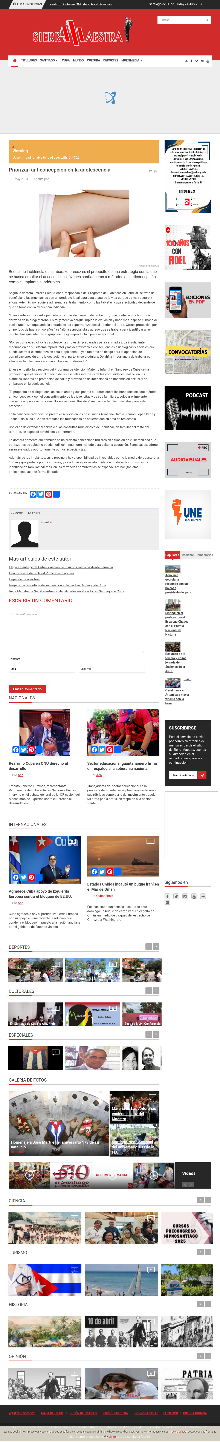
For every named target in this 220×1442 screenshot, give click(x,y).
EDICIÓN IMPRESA (115, 1413)
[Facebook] (191, 61)
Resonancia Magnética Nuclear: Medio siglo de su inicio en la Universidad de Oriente (32, 1233)
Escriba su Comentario (76, 631)
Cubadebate (104, 896)
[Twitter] (196, 61)
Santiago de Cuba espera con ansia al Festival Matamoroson (64, 1015)
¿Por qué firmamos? (24, 1064)
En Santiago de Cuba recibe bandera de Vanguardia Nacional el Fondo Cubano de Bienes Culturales (142, 1011)
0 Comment (17, 513)
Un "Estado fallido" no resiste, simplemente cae (141, 1059)
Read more (18, 1152)
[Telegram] (203, 896)
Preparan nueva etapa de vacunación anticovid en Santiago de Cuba (57, 585)
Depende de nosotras (24, 579)
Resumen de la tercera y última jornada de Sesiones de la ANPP (175, 662)
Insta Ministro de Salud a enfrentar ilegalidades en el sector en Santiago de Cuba (66, 591)
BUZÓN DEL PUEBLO (83, 1413)
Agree (112, 1436)
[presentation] (41, 685)
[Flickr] (167, 902)
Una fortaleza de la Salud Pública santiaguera (41, 573)
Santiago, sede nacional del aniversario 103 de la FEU (133, 1147)
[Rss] (186, 61)
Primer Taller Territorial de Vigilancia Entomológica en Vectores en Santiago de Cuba (186, 1233)
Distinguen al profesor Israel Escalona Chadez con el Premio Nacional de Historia (176, 623)
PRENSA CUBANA (195, 1413)
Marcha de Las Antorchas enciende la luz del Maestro (134, 1113)
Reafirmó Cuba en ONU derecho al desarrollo (81, 4)
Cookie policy (177, 1431)
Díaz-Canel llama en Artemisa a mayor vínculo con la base (178, 691)
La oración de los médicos (28, 1290)
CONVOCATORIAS (146, 1413)
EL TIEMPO (170, 1413)
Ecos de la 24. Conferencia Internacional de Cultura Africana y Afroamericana (100, 1011)
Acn (20, 775)
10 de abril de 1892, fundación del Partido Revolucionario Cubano (83, 1337)
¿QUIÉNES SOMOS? (22, 1413)
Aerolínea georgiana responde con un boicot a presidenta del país (178, 583)
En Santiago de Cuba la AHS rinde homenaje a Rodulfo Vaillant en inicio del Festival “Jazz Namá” (25, 1011)
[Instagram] (202, 61)
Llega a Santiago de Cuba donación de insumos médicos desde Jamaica (61, 567)
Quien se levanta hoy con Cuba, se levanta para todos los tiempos (135, 1389)
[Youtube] (207, 61)
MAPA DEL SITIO (52, 1413)
